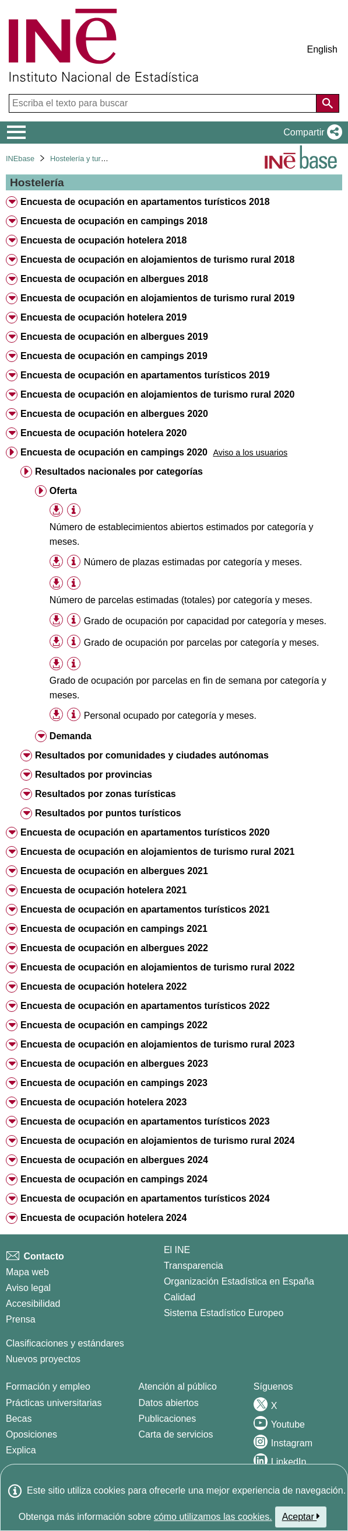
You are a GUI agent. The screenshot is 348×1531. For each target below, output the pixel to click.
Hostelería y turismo (83, 158)
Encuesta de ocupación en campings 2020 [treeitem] (114, 452)
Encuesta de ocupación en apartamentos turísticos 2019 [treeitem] (145, 375)
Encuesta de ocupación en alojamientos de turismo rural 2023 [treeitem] (157, 1044)
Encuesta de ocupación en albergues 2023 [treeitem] (114, 1064)
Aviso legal (28, 1288)
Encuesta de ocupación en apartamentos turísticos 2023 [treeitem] (145, 1121)
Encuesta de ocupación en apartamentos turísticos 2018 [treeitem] (145, 202)
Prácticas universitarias (54, 1403)
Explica (21, 1450)
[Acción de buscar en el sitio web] (327, 103)
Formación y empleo (48, 1386)
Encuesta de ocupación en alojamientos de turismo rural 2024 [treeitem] (157, 1141)
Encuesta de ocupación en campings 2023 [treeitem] (114, 1083)
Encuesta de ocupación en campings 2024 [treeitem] (114, 1179)
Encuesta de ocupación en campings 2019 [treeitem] (114, 356)
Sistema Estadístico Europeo (223, 1313)
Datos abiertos (169, 1403)
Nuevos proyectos (43, 1359)
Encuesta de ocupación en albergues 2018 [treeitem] (114, 279)
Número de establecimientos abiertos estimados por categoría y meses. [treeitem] (182, 534)
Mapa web (27, 1272)
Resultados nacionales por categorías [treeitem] (119, 471)
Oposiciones (31, 1434)
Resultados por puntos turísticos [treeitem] (108, 813)
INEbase (20, 158)
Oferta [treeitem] (63, 491)
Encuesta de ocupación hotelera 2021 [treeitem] (103, 890)
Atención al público (178, 1386)
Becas (18, 1419)
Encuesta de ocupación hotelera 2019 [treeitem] (103, 317)
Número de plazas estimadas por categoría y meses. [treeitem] (193, 562)
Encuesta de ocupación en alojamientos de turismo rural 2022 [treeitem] (157, 967)
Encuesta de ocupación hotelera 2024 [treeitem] (103, 1218)
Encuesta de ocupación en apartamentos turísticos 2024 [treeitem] (145, 1198)
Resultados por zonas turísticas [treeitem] (105, 794)
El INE (177, 1250)
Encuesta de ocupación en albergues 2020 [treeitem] (114, 414)
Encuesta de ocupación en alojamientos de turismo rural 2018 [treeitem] (157, 260)
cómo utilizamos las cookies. (213, 1517)
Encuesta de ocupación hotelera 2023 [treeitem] (103, 1102)
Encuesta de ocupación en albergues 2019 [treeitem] (114, 337)
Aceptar (301, 1516)
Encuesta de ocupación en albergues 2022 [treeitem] (114, 948)
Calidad (179, 1297)
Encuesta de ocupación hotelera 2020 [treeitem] (103, 433)
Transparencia (193, 1266)
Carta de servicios (176, 1434)
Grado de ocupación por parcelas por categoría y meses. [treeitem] (201, 643)
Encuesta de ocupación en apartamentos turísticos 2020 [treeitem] (145, 832)
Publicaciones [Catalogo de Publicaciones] (167, 1419)
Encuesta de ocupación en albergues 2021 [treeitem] (114, 871)
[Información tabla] (73, 510)
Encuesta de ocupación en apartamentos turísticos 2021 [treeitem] (145, 909)
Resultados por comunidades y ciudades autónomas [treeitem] (152, 755)
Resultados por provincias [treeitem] (93, 775)
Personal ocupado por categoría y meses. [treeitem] (170, 716)
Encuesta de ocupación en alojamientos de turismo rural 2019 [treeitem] (157, 298)
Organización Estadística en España (239, 1281)
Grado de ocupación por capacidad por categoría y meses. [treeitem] (205, 621)
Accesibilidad (33, 1304)
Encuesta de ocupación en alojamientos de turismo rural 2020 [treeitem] (157, 394)
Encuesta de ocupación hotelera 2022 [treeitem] (103, 986)
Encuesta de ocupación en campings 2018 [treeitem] (114, 221)
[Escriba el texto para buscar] (164, 103)
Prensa (21, 1319)
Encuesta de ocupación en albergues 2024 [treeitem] (114, 1160)
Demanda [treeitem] (71, 736)
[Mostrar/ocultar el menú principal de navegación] (16, 132)
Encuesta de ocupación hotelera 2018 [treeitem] (103, 240)
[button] (310, 132)
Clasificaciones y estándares (65, 1343)
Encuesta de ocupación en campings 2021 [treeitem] (114, 929)
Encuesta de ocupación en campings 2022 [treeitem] (114, 1025)
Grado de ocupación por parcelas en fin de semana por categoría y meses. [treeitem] (188, 688)
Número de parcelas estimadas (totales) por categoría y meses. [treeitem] (181, 600)
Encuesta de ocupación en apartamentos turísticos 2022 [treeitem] (145, 1006)
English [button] (322, 49)
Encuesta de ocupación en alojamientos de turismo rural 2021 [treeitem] (157, 852)
